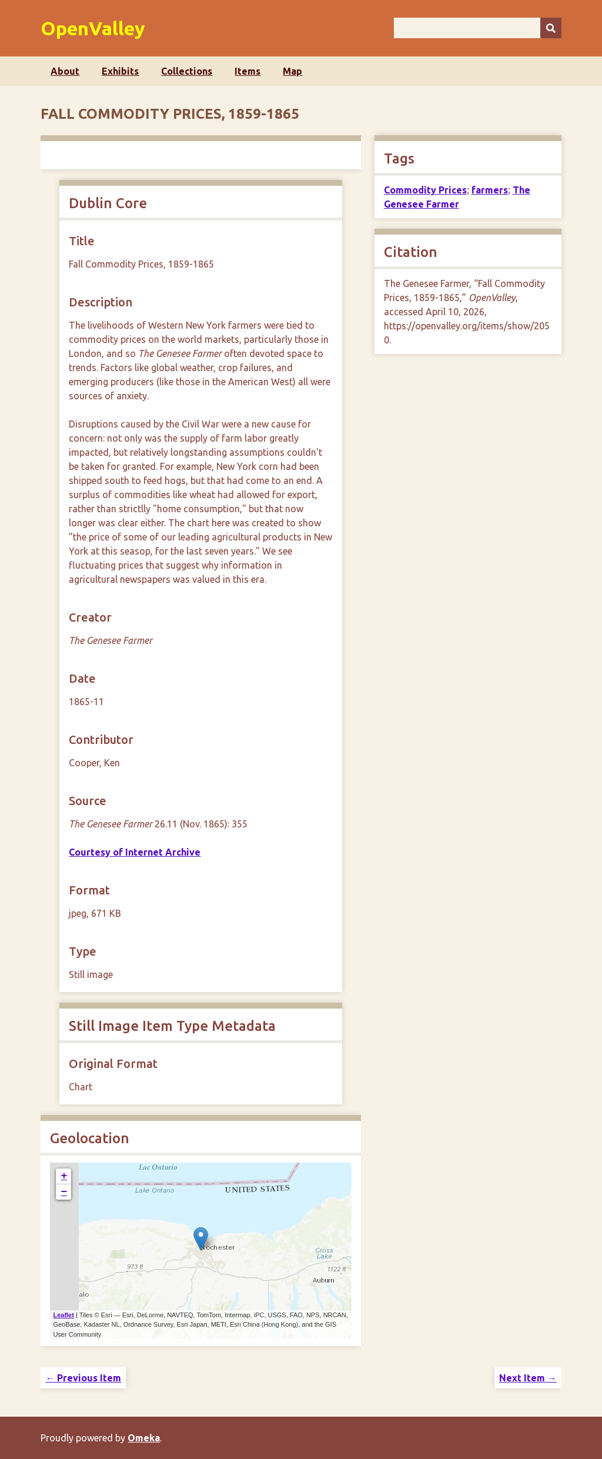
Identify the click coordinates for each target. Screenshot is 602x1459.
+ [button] (64, 1176)
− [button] (64, 1192)
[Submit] (550, 28)
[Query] (477, 28)
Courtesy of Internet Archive (134, 852)
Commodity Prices (425, 190)
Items (247, 71)
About (65, 71)
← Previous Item (83, 1378)
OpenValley (93, 28)
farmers (489, 190)
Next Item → (528, 1378)
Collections (186, 71)
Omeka (144, 1438)
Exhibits (120, 71)
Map (292, 71)
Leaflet (63, 1314)
